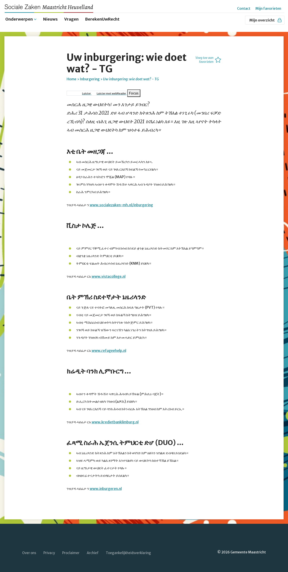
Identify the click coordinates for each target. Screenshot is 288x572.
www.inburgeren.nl (106, 487)
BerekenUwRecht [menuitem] (102, 18)
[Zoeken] (239, 20)
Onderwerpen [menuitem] (19, 18)
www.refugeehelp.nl (109, 349)
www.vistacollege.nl (109, 275)
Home (71, 78)
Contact (243, 8)
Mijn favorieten (268, 8)
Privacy (49, 552)
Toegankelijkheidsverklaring (128, 552)
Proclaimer (70, 552)
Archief (93, 552)
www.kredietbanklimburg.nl (115, 421)
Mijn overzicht (265, 20)
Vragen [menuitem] (71, 18)
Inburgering (90, 78)
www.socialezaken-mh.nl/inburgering (121, 204)
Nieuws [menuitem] (50, 18)
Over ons (29, 552)
